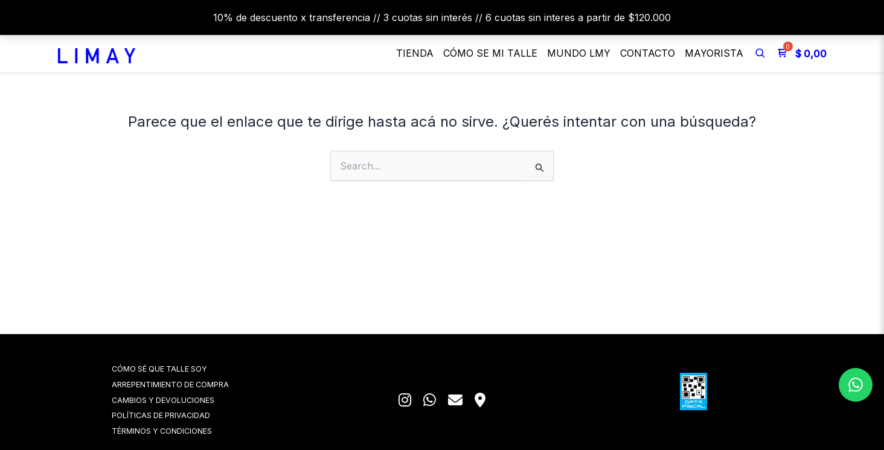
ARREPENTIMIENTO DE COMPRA (187, 382)
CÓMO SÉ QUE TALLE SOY (177, 366)
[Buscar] (760, 53)
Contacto (647, 53)
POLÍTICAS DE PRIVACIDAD (178, 414)
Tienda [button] (415, 53)
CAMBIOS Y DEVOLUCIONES (180, 398)
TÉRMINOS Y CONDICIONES (178, 430)
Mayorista (714, 53)
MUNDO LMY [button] (578, 53)
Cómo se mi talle (490, 53)
